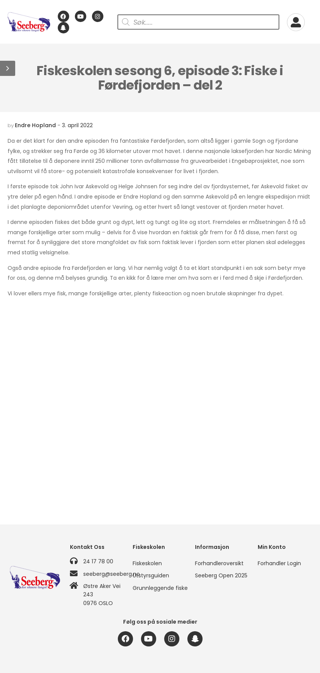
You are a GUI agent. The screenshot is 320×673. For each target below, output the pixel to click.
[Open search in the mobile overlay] (198, 22)
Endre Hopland (35, 125)
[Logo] (29, 22)
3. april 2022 (77, 125)
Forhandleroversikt (219, 563)
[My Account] (296, 22)
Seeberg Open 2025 (221, 575)
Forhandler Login (279, 563)
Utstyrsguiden (151, 575)
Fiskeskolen (147, 563)
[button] (7, 68)
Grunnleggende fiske (160, 588)
